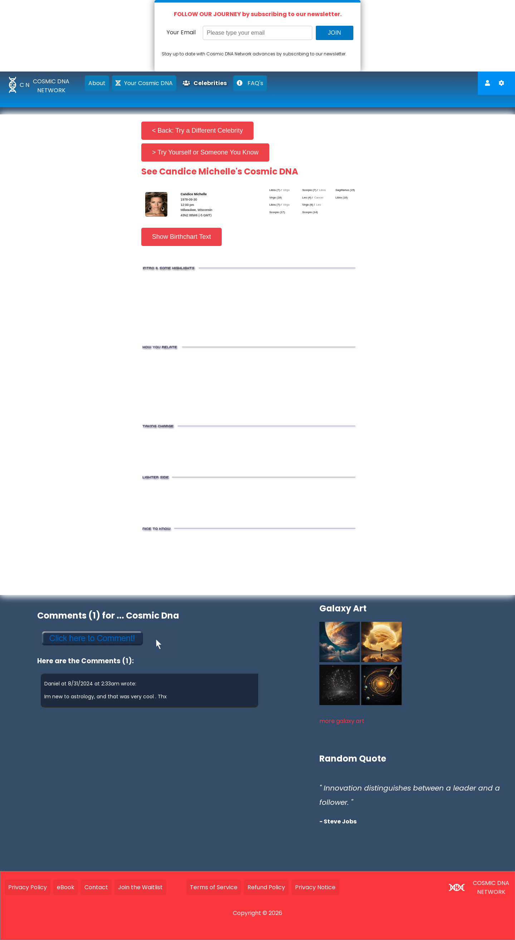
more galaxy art (341, 721)
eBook (65, 887)
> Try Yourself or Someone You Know (205, 152)
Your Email (181, 32)
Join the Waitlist (140, 887)
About (97, 83)
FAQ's (250, 83)
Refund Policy (266, 887)
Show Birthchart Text (181, 236)
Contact (96, 887)
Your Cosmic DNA (144, 83)
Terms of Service (213, 887)
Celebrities (205, 83)
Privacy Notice (315, 887)
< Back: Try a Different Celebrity (197, 130)
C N (24, 85)
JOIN (334, 33)
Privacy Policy (27, 887)
